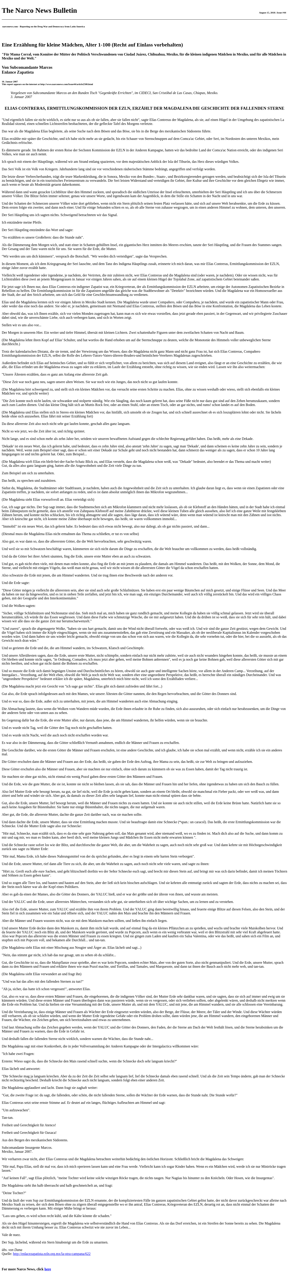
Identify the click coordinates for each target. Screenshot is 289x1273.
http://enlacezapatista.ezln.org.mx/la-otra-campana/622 (52, 1254)
